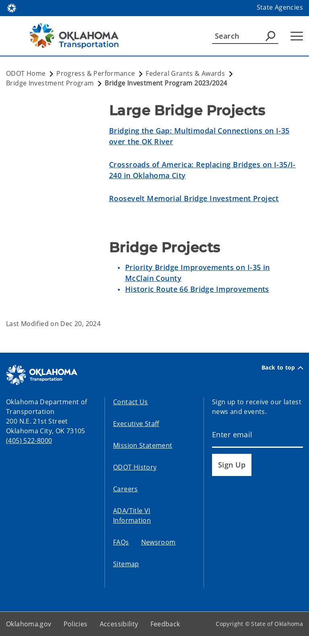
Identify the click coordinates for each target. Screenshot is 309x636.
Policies (76, 623)
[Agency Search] (270, 36)
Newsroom (158, 542)
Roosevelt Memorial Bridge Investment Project (194, 198)
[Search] (245, 36)
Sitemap (126, 563)
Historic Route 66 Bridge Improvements (197, 289)
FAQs (121, 542)
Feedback (165, 623)
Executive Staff (136, 423)
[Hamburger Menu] (296, 36)
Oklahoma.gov (29, 623)
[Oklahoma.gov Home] (11, 7)
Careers (125, 488)
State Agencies (280, 7)
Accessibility (119, 623)
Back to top (282, 367)
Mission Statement (142, 445)
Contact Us (130, 401)
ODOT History (135, 467)
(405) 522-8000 (29, 440)
